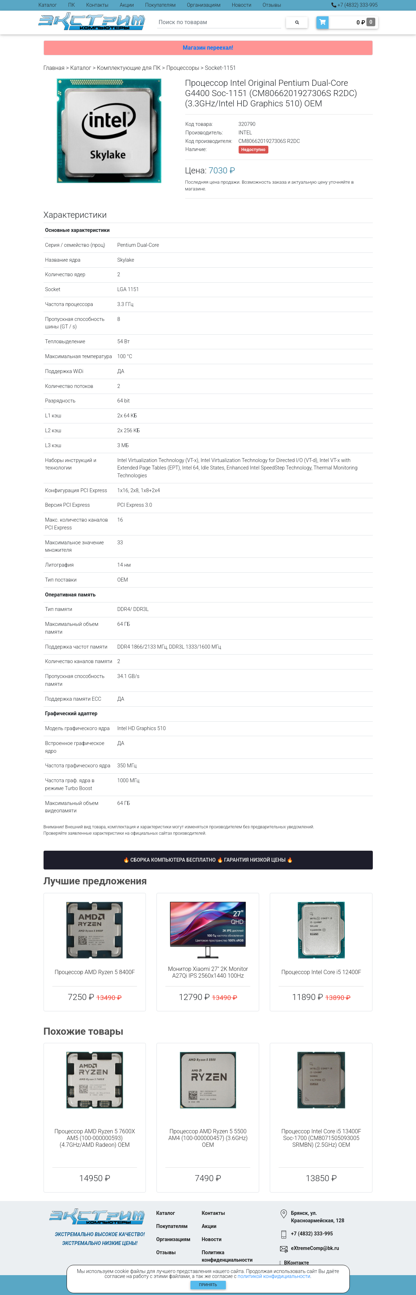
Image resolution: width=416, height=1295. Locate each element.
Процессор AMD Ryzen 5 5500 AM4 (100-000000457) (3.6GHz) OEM (208, 1138)
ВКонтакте (296, 1263)
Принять (208, 1285)
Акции (127, 5)
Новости (241, 5)
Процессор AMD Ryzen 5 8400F (95, 972)
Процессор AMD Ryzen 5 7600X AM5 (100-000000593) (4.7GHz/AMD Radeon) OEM (95, 1138)
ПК (71, 5)
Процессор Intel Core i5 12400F (321, 972)
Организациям (204, 5)
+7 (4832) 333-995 (354, 5)
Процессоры (182, 68)
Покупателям (160, 5)
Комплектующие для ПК (129, 68)
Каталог (48, 5)
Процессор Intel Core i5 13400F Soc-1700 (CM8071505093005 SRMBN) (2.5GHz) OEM (321, 1138)
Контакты (97, 5)
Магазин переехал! (208, 47)
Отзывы (272, 5)
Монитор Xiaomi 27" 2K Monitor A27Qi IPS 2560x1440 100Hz (208, 972)
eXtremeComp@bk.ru (315, 1248)
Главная (54, 68)
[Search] (219, 22)
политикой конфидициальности (274, 1276)
